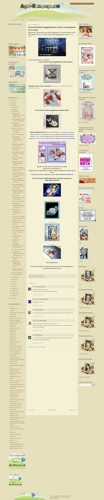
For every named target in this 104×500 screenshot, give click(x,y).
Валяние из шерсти (15, 318)
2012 (12, 105)
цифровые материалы (16, 446)
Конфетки (12, 361)
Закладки (12, 340)
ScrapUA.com (56, 86)
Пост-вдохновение (14, 405)
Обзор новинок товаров (16, 390)
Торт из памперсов (15, 434)
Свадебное (13, 413)
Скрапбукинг (13, 415)
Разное (11, 409)
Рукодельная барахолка (33, 19)
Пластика (12, 401)
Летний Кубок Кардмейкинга (17, 365)
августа (14, 279)
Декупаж (12, 330)
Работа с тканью (14, 407)
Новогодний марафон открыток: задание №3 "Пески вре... (18, 180)
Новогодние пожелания (16, 384)
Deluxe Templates (65, 497)
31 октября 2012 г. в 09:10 (37, 316)
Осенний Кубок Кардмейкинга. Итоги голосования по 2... (18, 205)
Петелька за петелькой (16, 399)
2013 (12, 102)
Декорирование (14, 328)
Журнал (12, 336)
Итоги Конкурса (14, 353)
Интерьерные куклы (15, 349)
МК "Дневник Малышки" (18, 201)
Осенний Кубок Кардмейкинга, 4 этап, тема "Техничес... (18, 115)
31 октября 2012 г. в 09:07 (37, 294)
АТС (11, 306)
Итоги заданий (13, 351)
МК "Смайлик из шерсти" (18, 249)
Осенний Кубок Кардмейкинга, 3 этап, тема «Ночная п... (18, 197)
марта (13, 291)
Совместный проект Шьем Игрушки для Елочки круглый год (17, 423)
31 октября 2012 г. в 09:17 (37, 330)
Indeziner (56, 498)
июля (13, 281)
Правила (23, 19)
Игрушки (12, 344)
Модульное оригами (15, 380)
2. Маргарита (52, 64)
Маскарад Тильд (14, 376)
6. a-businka (52, 200)
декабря (14, 107)
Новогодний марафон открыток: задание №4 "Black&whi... (18, 174)
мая (13, 286)
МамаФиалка (36, 299)
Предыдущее (73, 410)
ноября (14, 109)
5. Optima (52, 244)
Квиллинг (12, 355)
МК (10, 378)
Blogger (69, 495)
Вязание (12, 326)
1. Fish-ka (52, 182)
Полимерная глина (15, 403)
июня (13, 284)
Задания (12, 338)
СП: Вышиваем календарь (17, 428)
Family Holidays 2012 (15, 448)
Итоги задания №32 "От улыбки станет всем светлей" (18, 153)
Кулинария (12, 363)
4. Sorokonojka (52, 222)
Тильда (12, 432)
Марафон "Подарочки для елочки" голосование (17, 130)
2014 (12, 100)
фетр (11, 440)
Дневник (12, 334)
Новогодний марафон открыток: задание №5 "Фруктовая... (18, 169)
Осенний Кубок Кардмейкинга (39, 277)
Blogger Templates (53, 497)
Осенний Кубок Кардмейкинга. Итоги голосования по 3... (18, 124)
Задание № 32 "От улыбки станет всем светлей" (17, 222)
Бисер (11, 310)
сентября (14, 277)
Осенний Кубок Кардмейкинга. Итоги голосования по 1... (18, 253)
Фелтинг (12, 436)
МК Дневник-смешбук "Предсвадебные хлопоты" (17, 163)
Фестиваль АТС (14, 438)
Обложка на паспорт (15, 392)
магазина (49, 132)
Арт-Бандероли (59, 495)
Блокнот (12, 316)
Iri (33, 335)
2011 (12, 298)
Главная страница (14, 19)
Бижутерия (12, 308)
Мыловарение (13, 382)
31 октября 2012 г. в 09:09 (37, 305)
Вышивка (12, 324)
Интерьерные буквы (15, 346)
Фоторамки (12, 442)
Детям (11, 332)
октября (14, 111)
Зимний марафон (14, 342)
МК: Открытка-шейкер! (17, 134)
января (14, 295)
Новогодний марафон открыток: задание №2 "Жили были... (18, 186)
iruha (33, 310)
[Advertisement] (41, 397)
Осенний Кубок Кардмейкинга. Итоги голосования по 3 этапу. (52, 28)
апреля (14, 288)
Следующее (31, 410)
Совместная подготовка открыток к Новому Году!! (18, 232)
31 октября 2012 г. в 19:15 (37, 342)
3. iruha (52, 112)
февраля (14, 293)
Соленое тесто (14, 426)
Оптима (34, 286)
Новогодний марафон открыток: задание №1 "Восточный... (18, 191)
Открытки (12, 397)
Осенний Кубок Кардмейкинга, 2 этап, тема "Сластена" (18, 245)
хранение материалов (15, 444)
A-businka (35, 320)
